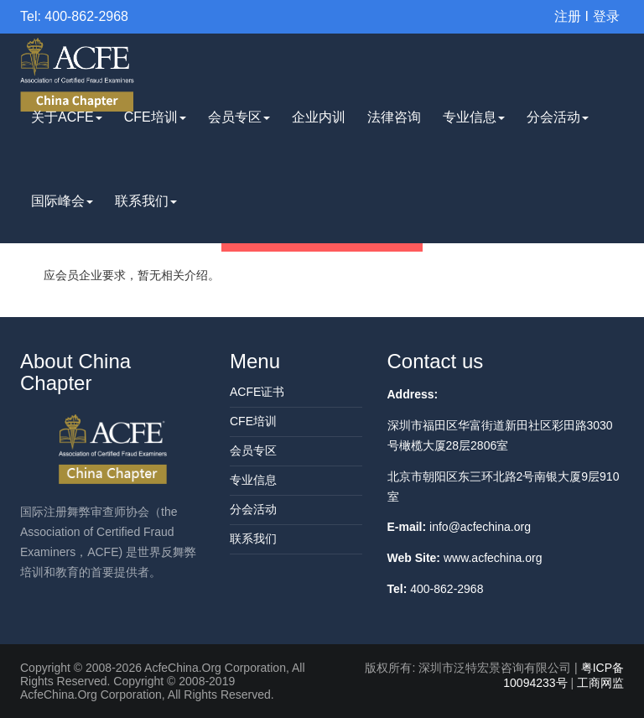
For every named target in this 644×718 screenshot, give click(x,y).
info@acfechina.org (480, 526)
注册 (567, 16)
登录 (606, 16)
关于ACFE (66, 117)
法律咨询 (394, 117)
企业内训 (318, 117)
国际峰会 (62, 201)
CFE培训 (155, 117)
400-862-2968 (446, 589)
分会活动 (558, 117)
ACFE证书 (257, 391)
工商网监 (600, 682)
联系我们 (146, 201)
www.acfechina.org (493, 558)
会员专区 (239, 117)
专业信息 (474, 117)
